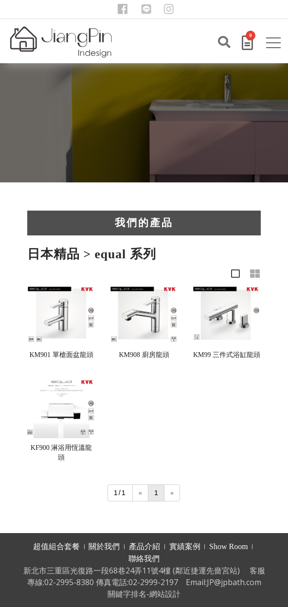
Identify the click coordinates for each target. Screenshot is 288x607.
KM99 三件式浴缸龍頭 (226, 354)
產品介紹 (144, 546)
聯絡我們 (144, 558)
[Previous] (140, 492)
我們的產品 (144, 223)
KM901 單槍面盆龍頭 (61, 354)
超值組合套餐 (56, 546)
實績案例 (184, 546)
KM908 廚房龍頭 (144, 354)
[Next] (172, 492)
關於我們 (104, 546)
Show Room (228, 546)
